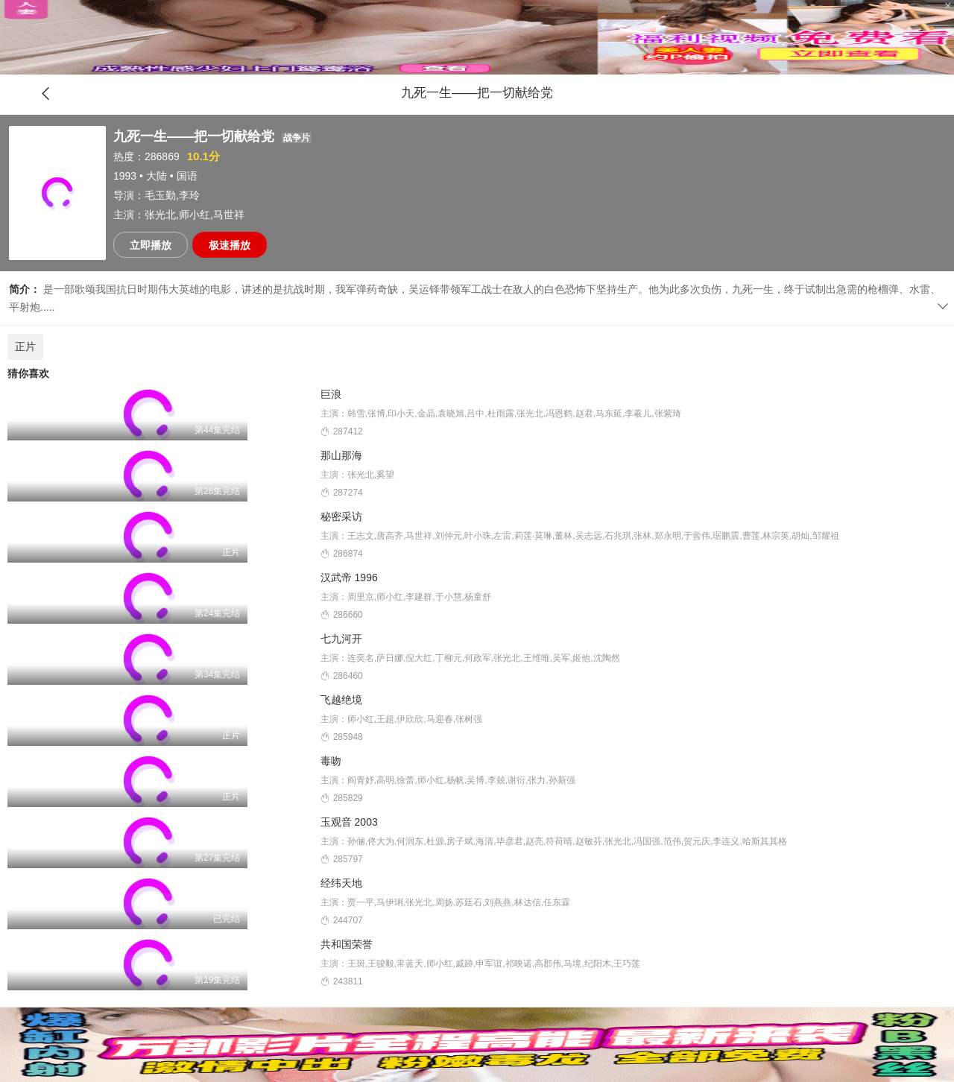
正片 (25, 346)
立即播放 (150, 245)
